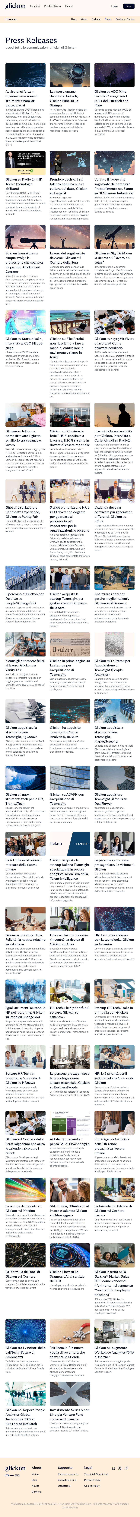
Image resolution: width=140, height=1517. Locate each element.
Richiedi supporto (68, 1474)
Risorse (11, 19)
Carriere (36, 1491)
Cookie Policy (92, 1485)
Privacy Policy (92, 1479)
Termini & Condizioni (96, 1474)
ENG (17, 1475)
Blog (73, 19)
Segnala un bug (67, 1479)
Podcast (96, 19)
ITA (7, 1475)
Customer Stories (125, 19)
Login (114, 6)
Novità (35, 1485)
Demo (129, 6)
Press (108, 19)
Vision (84, 19)
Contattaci (64, 1485)
